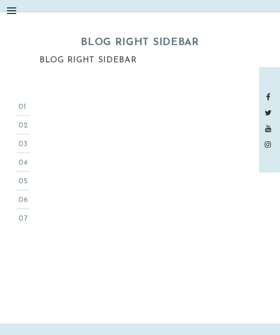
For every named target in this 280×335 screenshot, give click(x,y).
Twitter (269, 112)
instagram (269, 144)
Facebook (269, 96)
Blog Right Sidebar (88, 60)
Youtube (269, 128)
